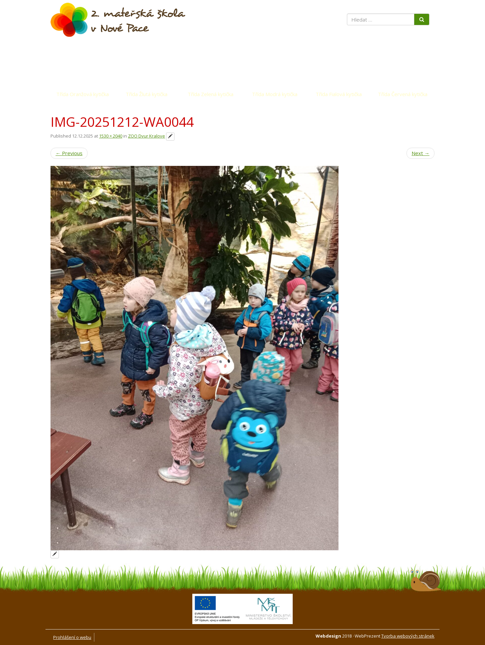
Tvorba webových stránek (407, 636)
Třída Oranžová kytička (82, 94)
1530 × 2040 (110, 136)
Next (420, 153)
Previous (69, 153)
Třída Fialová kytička (339, 94)
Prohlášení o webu (72, 637)
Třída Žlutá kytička (146, 94)
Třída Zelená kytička (210, 94)
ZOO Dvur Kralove (146, 136)
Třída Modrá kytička (274, 94)
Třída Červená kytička (402, 94)
